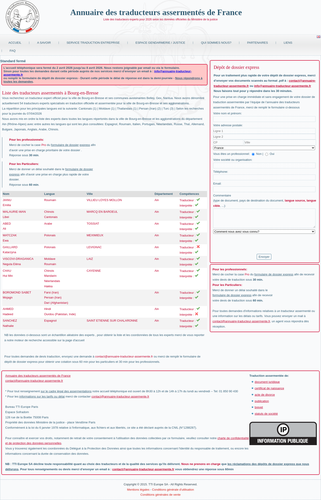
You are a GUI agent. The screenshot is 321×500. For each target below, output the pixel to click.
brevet (259, 407)
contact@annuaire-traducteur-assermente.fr (124, 356)
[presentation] (248, 244)
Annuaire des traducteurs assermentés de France (156, 12)
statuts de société (266, 413)
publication (262, 401)
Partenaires (257, 42)
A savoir (44, 42)
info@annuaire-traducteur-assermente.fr (282, 86)
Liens (288, 42)
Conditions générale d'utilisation (173, 489)
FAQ (13, 50)
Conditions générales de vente (160, 494)
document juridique (267, 382)
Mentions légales (138, 489)
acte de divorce (265, 394)
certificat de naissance (269, 388)
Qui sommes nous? (216, 42)
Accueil (14, 42)
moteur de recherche (28, 340)
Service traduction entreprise (93, 42)
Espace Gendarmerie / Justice (160, 42)
